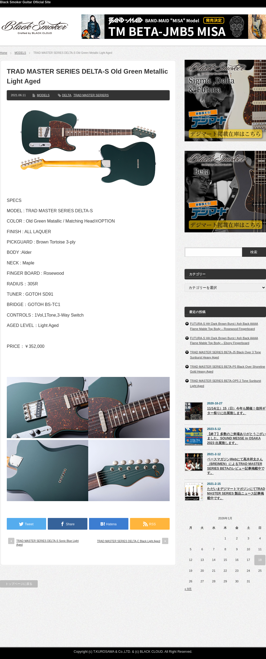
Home (3, 52)
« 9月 (188, 589)
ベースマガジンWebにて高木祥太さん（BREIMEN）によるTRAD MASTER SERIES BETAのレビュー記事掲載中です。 (235, 466)
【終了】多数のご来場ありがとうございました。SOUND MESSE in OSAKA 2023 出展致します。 (236, 438)
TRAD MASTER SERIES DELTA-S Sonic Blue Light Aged (47, 542)
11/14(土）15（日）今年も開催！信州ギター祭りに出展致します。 (236, 411)
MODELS (20, 52)
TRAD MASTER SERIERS (91, 95)
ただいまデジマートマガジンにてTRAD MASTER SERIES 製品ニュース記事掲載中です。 (236, 493)
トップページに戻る (18, 583)
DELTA (66, 95)
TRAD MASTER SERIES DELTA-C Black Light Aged (128, 541)
